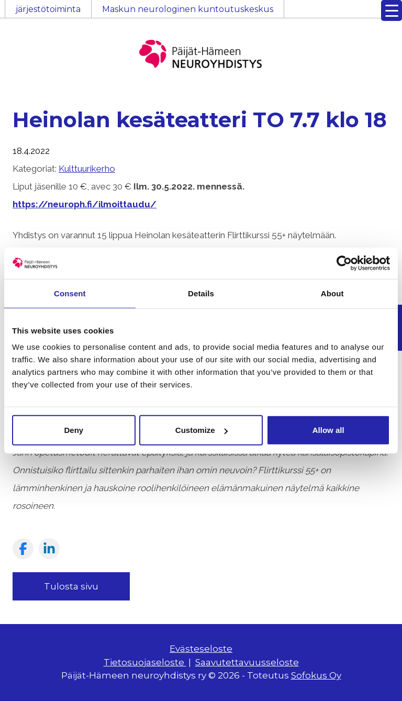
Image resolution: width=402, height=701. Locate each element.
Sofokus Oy (316, 675)
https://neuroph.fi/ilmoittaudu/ (85, 204)
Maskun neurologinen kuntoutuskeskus (187, 9)
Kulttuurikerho (87, 168)
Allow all (328, 430)
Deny (73, 430)
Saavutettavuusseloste (247, 662)
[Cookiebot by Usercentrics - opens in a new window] (344, 263)
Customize (201, 430)
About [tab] (332, 292)
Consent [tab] (70, 292)
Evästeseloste (201, 648)
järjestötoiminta (48, 9)
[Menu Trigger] (391, 10)
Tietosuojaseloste (145, 662)
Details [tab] (201, 292)
